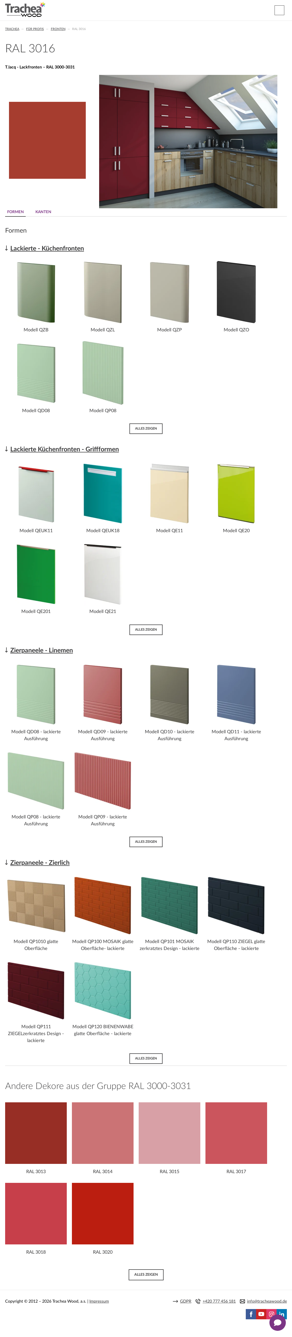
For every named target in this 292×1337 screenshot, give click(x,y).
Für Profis (35, 29)
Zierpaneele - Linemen (41, 650)
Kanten (43, 212)
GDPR (185, 1301)
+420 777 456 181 (219, 1301)
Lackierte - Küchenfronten (47, 248)
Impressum (99, 1301)
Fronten (58, 29)
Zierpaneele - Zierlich (40, 863)
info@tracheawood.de (267, 1301)
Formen (15, 212)
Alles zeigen (146, 428)
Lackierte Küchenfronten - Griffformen (64, 449)
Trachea (12, 29)
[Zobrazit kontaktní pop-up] (277, 1322)
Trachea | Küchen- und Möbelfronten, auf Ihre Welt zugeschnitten (25, 9)
